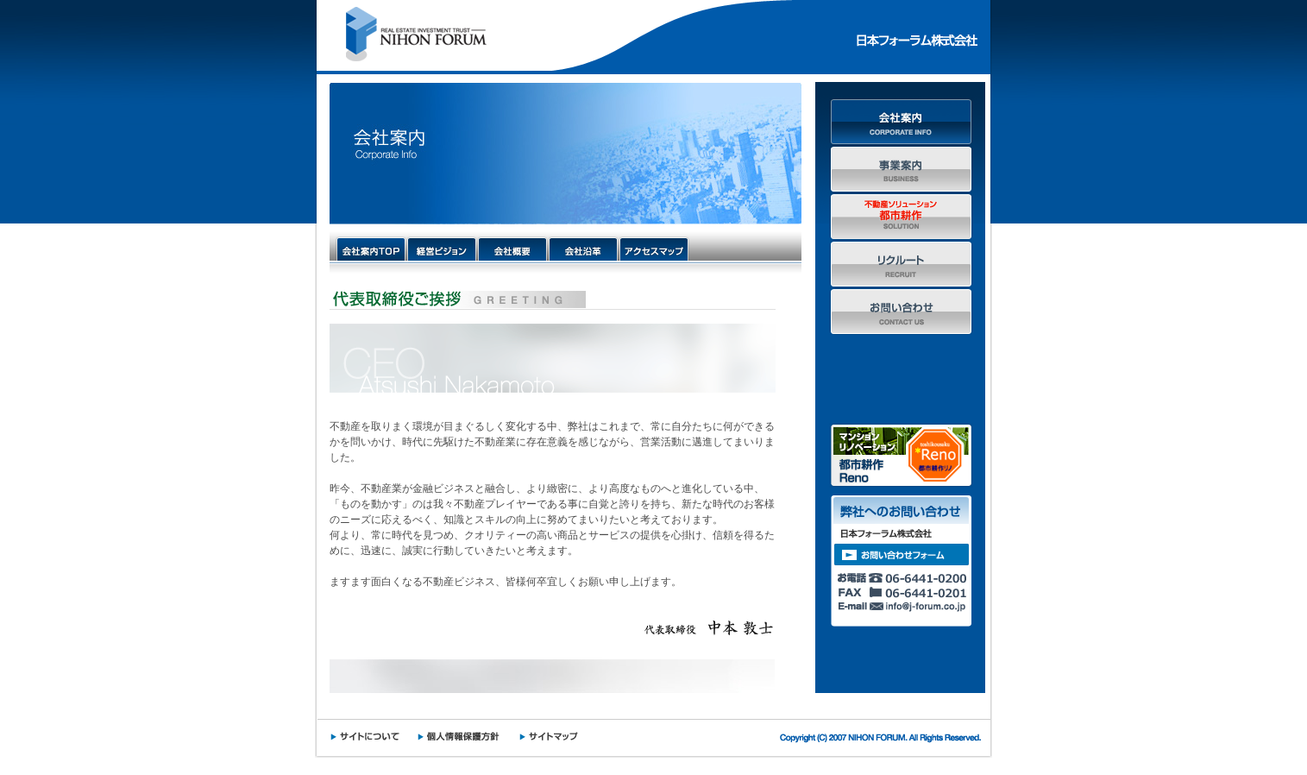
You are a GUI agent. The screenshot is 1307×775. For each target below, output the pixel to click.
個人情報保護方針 (464, 736)
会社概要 (512, 248)
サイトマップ (553, 736)
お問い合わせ (901, 311)
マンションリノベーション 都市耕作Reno (901, 455)
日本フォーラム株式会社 (912, 35)
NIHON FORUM (410, 35)
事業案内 (901, 168)
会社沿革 (583, 248)
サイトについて (369, 736)
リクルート (901, 263)
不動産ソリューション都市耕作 (901, 216)
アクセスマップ (654, 248)
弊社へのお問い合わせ (901, 561)
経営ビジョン (441, 248)
